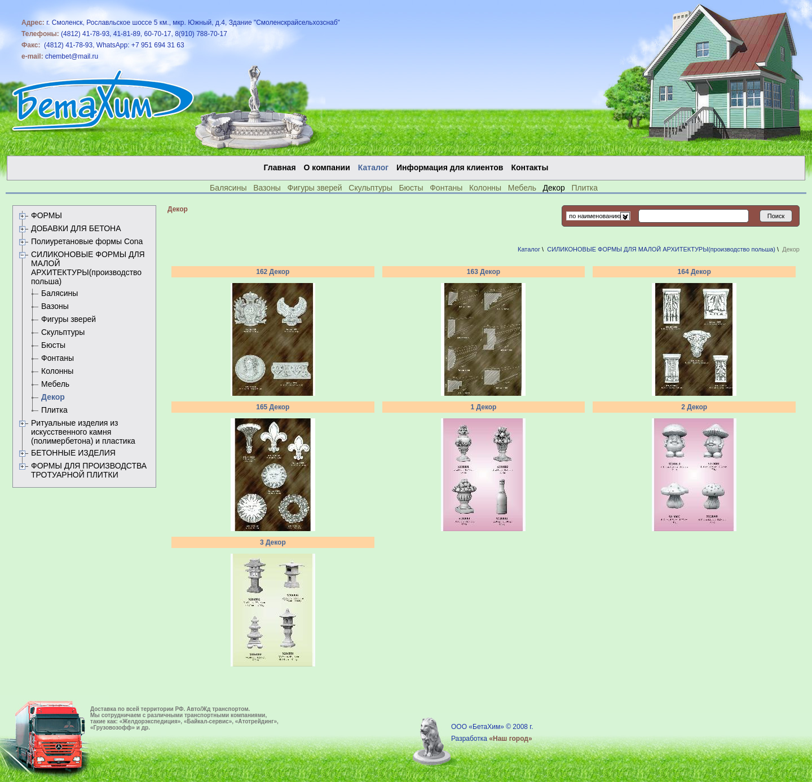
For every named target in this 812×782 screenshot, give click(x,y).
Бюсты (411, 187)
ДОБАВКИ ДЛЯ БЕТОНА (76, 228)
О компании (327, 167)
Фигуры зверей (315, 187)
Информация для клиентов (449, 167)
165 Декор (272, 407)
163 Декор (483, 272)
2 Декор (694, 407)
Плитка (584, 187)
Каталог (529, 249)
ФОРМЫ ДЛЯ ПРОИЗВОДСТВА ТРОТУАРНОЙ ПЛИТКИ (89, 470)
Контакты (529, 167)
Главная (280, 167)
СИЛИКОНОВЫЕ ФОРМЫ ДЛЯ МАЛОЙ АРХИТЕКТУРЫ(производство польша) (88, 268)
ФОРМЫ (46, 215)
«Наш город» (510, 739)
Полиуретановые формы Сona (87, 241)
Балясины (228, 187)
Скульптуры (370, 187)
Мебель (522, 187)
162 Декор (272, 272)
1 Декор (484, 407)
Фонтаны (446, 187)
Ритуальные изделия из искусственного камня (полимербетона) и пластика (83, 431)
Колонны (485, 187)
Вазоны (267, 187)
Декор (53, 396)
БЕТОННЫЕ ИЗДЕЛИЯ (73, 452)
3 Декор (273, 542)
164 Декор (694, 272)
